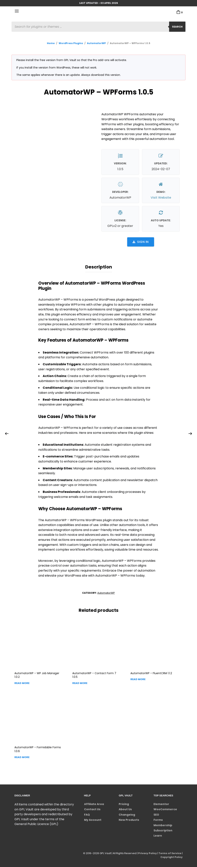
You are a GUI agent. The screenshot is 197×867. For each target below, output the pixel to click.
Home (51, 43)
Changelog (127, 814)
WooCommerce (165, 808)
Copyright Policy (171, 856)
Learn (158, 835)
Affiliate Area (94, 803)
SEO (156, 814)
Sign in (141, 242)
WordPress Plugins (71, 43)
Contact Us (92, 808)
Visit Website (161, 197)
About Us (125, 808)
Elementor (161, 803)
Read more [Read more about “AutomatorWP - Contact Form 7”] (79, 682)
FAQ (87, 814)
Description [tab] (98, 266)
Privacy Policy (146, 852)
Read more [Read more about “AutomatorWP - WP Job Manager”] (21, 682)
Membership (163, 824)
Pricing (124, 803)
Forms (158, 819)
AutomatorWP (96, 43)
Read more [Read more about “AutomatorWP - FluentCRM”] (137, 678)
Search (177, 26)
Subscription (163, 830)
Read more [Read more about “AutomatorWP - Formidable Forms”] (21, 756)
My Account (92, 819)
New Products (129, 819)
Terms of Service (169, 852)
